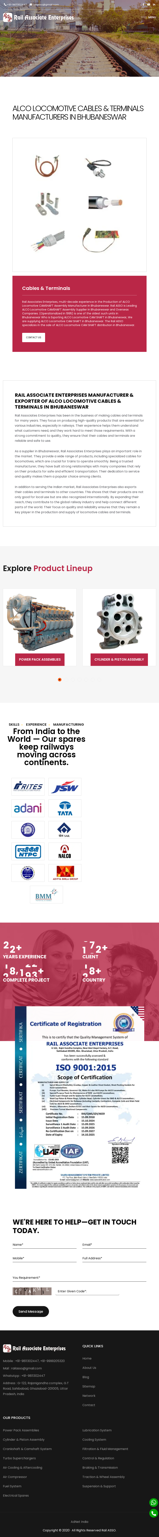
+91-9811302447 (15, 4)
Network (88, 1395)
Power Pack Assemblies (40, 659)
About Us (89, 1368)
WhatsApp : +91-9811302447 (24, 1375)
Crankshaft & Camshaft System (27, 1449)
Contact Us (33, 337)
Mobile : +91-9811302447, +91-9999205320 (34, 1361)
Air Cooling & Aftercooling (22, 1467)
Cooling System (94, 1439)
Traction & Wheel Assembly (103, 1477)
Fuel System (12, 1486)
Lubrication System (97, 1430)
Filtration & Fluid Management (105, 1449)
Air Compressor (15, 1477)
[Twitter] (148, 4)
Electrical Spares (16, 1495)
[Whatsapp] (153, 1502)
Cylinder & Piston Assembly (119, 659)
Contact (88, 1405)
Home (87, 1358)
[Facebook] (143, 4)
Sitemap (88, 1386)
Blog (85, 1377)
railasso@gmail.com (44, 4)
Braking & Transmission (100, 1467)
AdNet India (79, 1522)
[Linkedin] (154, 4)
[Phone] (153, 1513)
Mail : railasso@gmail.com (22, 1368)
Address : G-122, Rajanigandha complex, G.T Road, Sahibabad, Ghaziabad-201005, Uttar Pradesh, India (36, 1388)
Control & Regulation (98, 1458)
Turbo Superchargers (19, 1458)
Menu (148, 17)
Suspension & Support (99, 1486)
